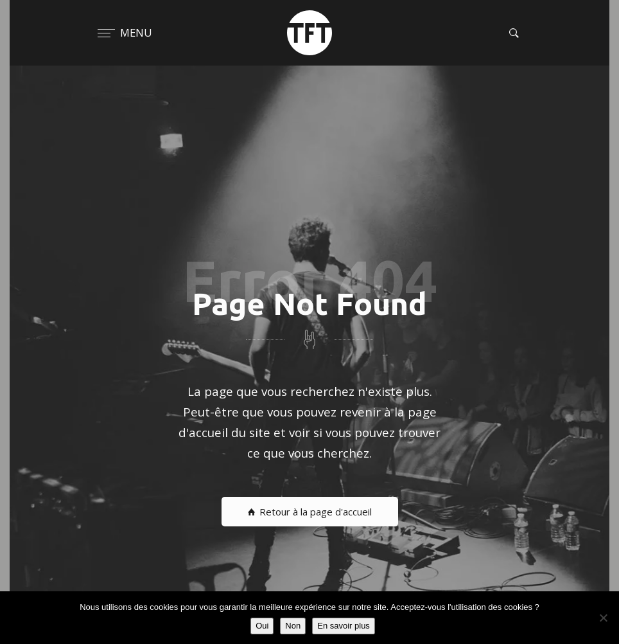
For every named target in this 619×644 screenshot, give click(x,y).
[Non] (603, 617)
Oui (262, 626)
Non (293, 626)
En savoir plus (343, 626)
